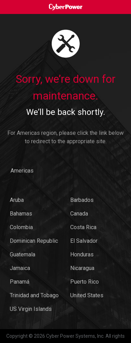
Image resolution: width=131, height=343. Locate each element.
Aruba (17, 200)
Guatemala (22, 254)
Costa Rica (83, 227)
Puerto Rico (84, 281)
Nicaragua (82, 268)
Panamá (19, 281)
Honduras (82, 254)
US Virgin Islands (31, 309)
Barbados (82, 200)
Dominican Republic (34, 241)
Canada (79, 213)
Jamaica (20, 268)
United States (86, 295)
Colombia (21, 227)
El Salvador (83, 241)
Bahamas (21, 213)
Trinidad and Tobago (34, 295)
